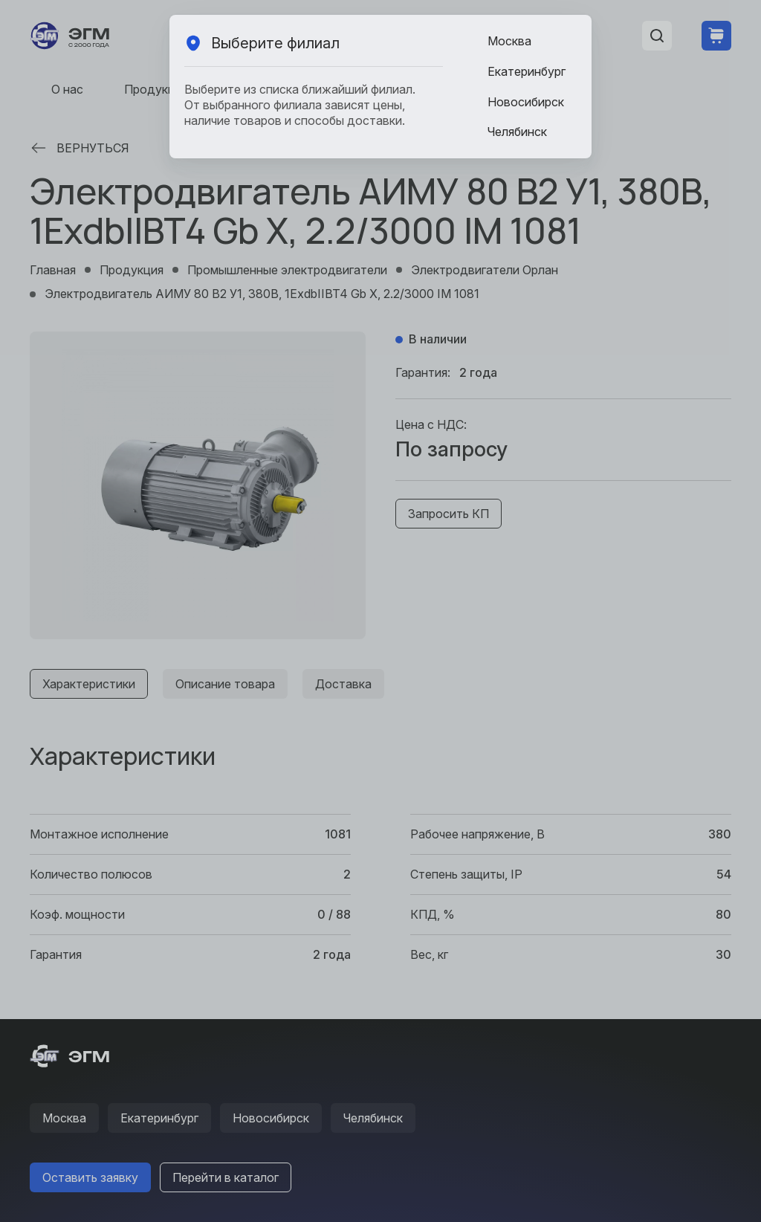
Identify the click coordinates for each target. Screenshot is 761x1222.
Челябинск (517, 131)
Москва (509, 40)
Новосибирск (526, 101)
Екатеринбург (527, 71)
